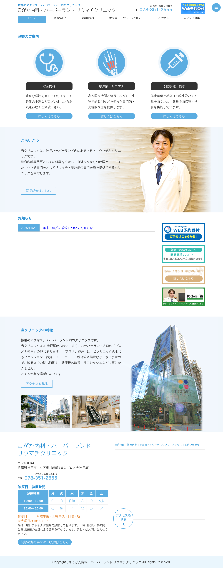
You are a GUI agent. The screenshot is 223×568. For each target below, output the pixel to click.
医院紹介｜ (121, 444)
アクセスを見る (37, 383)
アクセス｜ (178, 444)
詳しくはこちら (49, 116)
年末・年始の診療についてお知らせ (68, 228)
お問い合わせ (192, 444)
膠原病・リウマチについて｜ (156, 444)
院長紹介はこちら (38, 190)
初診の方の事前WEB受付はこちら (45, 542)
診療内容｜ (133, 444)
